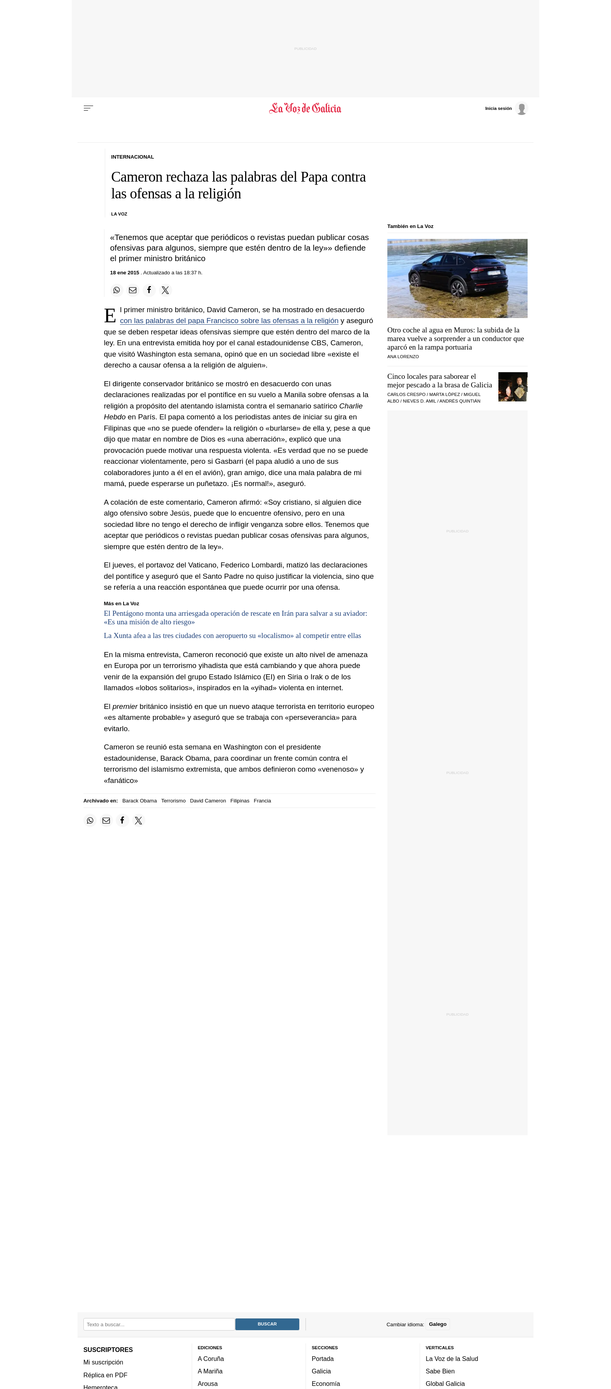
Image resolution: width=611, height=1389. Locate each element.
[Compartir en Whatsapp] (117, 290)
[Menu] (88, 108)
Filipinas (239, 801)
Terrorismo (173, 801)
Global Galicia (445, 1383)
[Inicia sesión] (506, 108)
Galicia (321, 1371)
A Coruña (211, 1358)
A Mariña (210, 1371)
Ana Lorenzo (403, 356)
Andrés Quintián (460, 401)
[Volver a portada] (306, 108)
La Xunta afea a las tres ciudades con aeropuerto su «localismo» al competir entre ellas (233, 635)
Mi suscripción (103, 1362)
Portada (323, 1358)
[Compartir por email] (133, 290)
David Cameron (208, 801)
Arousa (208, 1383)
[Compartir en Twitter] (165, 290)
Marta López (444, 394)
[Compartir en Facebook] (149, 290)
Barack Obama (139, 801)
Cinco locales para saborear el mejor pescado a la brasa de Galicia (439, 380)
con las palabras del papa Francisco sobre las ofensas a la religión (229, 320)
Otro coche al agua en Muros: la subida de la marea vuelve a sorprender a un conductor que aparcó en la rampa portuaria (455, 338)
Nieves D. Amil (419, 401)
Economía (326, 1383)
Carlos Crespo (406, 394)
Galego (438, 1324)
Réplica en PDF (105, 1374)
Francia (262, 801)
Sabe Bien (440, 1371)
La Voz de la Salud (452, 1358)
